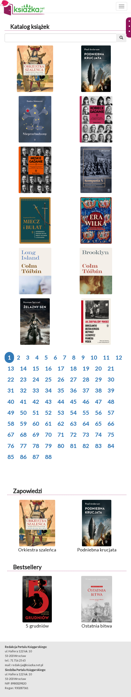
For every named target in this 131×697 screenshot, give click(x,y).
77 (23, 445)
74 (98, 434)
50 (23, 412)
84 (111, 445)
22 (10, 379)
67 (10, 434)
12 (118, 357)
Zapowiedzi (27, 491)
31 (10, 390)
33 (35, 390)
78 (35, 445)
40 (10, 401)
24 (35, 379)
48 (111, 401)
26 (60, 379)
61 (48, 423)
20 (98, 368)
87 (35, 456)
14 (23, 368)
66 (111, 423)
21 (111, 368)
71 (60, 434)
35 (60, 390)
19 (85, 368)
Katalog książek (29, 26)
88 (48, 456)
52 (48, 412)
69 (35, 434)
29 (98, 379)
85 (10, 456)
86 (23, 456)
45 (73, 401)
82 (85, 445)
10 (93, 357)
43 (48, 401)
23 (23, 379)
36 (73, 390)
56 (98, 412)
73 (85, 434)
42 (35, 401)
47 (98, 401)
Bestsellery (27, 567)
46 (85, 401)
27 (73, 379)
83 (98, 445)
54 (73, 412)
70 (48, 434)
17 (60, 368)
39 (111, 390)
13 (10, 368)
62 (60, 423)
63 (73, 423)
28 (85, 379)
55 (85, 412)
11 (106, 357)
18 (73, 368)
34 (48, 390)
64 (85, 423)
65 (98, 423)
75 (111, 434)
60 (35, 423)
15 (35, 368)
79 (48, 445)
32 (23, 390)
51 (35, 412)
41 (23, 401)
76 (10, 445)
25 (48, 379)
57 (111, 412)
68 (23, 434)
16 (48, 368)
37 (85, 390)
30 (111, 379)
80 (60, 445)
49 (10, 412)
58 (10, 423)
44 (60, 401)
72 (73, 434)
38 (98, 390)
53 (60, 412)
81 (73, 445)
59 (23, 423)
